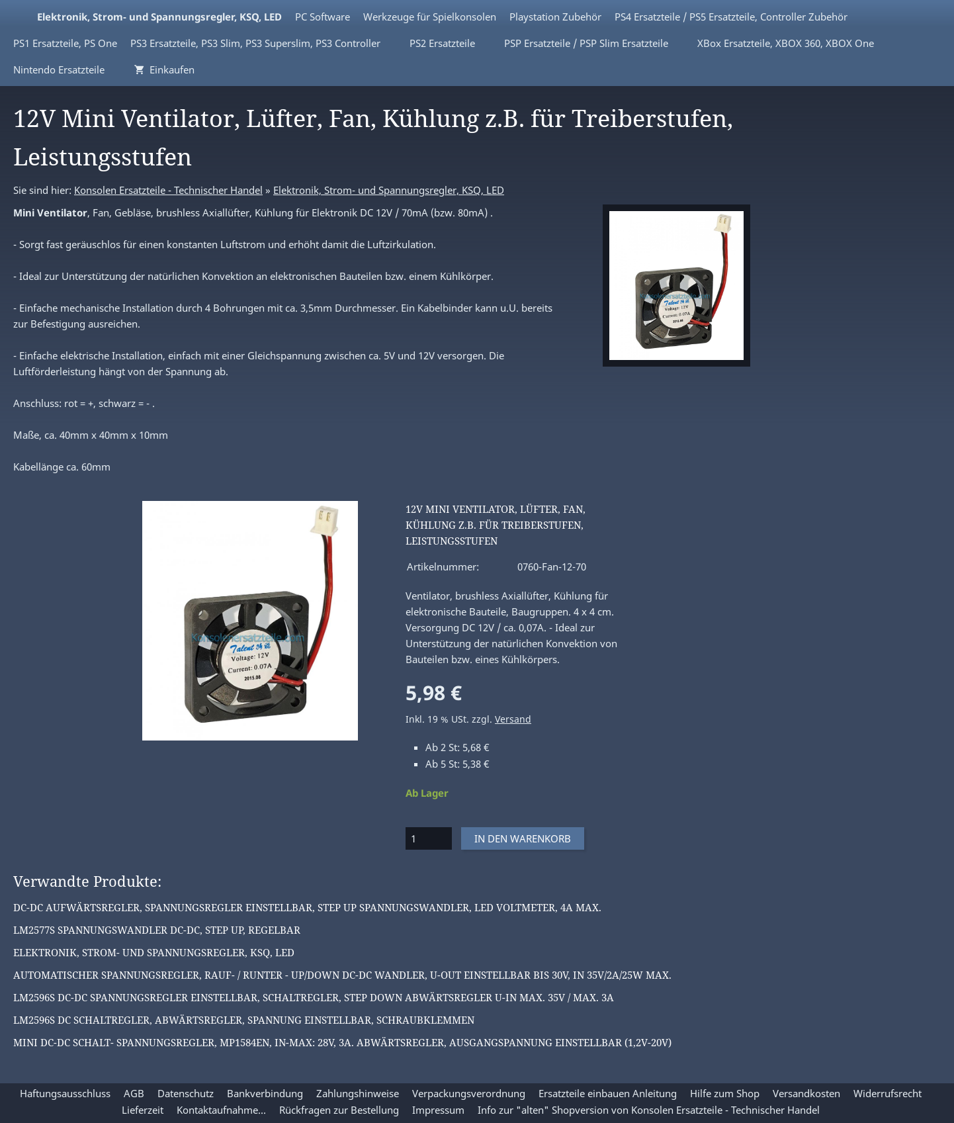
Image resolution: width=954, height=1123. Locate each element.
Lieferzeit (142, 1109)
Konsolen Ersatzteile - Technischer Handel (168, 190)
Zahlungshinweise (357, 1093)
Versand (513, 719)
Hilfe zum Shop (724, 1093)
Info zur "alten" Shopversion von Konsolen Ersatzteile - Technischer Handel (649, 1109)
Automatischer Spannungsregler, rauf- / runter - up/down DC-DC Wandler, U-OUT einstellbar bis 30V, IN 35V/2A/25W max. (342, 974)
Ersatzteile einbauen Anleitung (608, 1093)
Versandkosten (806, 1093)
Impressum (438, 1109)
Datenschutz (185, 1093)
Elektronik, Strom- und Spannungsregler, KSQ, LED (388, 190)
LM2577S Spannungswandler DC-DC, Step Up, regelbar (156, 929)
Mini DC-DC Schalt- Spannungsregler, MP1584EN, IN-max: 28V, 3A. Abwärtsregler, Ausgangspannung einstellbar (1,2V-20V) (342, 1042)
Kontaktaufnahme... (221, 1109)
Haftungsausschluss (65, 1093)
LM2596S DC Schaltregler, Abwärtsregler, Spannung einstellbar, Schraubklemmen (243, 1019)
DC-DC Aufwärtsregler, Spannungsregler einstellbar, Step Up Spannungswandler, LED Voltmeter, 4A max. (307, 907)
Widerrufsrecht (887, 1093)
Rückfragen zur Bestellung (339, 1109)
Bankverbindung (265, 1093)
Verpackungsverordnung (468, 1093)
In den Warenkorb (522, 838)
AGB (134, 1093)
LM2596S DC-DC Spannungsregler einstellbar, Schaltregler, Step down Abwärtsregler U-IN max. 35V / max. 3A (313, 997)
